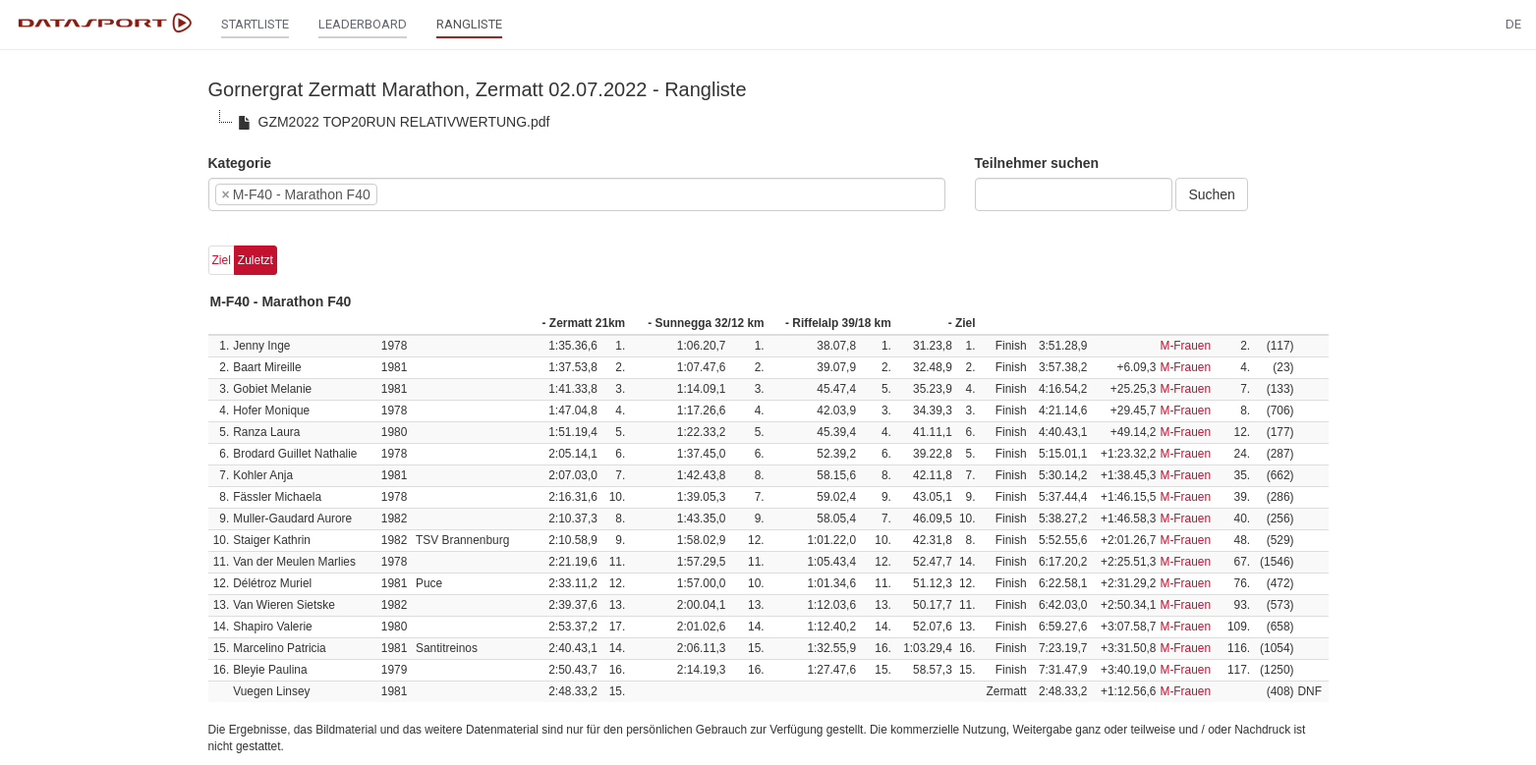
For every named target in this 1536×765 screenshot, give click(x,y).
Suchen (1211, 194)
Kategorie (240, 163)
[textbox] (411, 194)
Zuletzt (255, 260)
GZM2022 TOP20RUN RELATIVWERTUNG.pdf (391, 122)
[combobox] (576, 194)
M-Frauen (1185, 346)
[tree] (768, 122)
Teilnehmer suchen (1037, 163)
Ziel (221, 260)
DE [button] (1513, 24)
